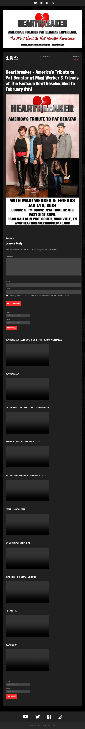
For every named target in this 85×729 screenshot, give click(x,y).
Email (8, 288)
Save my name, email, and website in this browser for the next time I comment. (40, 296)
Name (8, 281)
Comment (10, 257)
